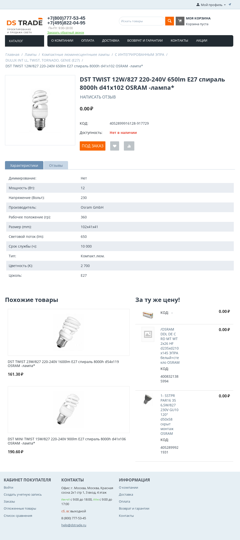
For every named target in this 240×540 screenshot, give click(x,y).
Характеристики (24, 165)
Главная (12, 54)
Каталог (16, 41)
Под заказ (92, 146)
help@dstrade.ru (73, 525)
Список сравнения (18, 515)
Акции (201, 40)
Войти (8, 487)
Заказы (9, 501)
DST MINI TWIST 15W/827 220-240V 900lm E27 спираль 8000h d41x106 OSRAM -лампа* (67, 441)
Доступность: (91, 132)
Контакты (179, 40)
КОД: (84, 123)
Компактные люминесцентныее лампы (76, 54)
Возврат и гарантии (145, 40)
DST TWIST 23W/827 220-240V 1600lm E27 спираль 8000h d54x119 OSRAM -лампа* (63, 364)
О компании (62, 40)
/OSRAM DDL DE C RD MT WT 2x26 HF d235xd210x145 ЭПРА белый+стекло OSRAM (170, 346)
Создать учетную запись (23, 494)
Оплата (87, 40)
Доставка (110, 40)
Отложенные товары (20, 508)
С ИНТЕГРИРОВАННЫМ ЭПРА (139, 54)
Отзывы (56, 165)
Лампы (31, 54)
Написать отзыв (98, 97)
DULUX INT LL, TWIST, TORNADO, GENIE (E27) (42, 60)
